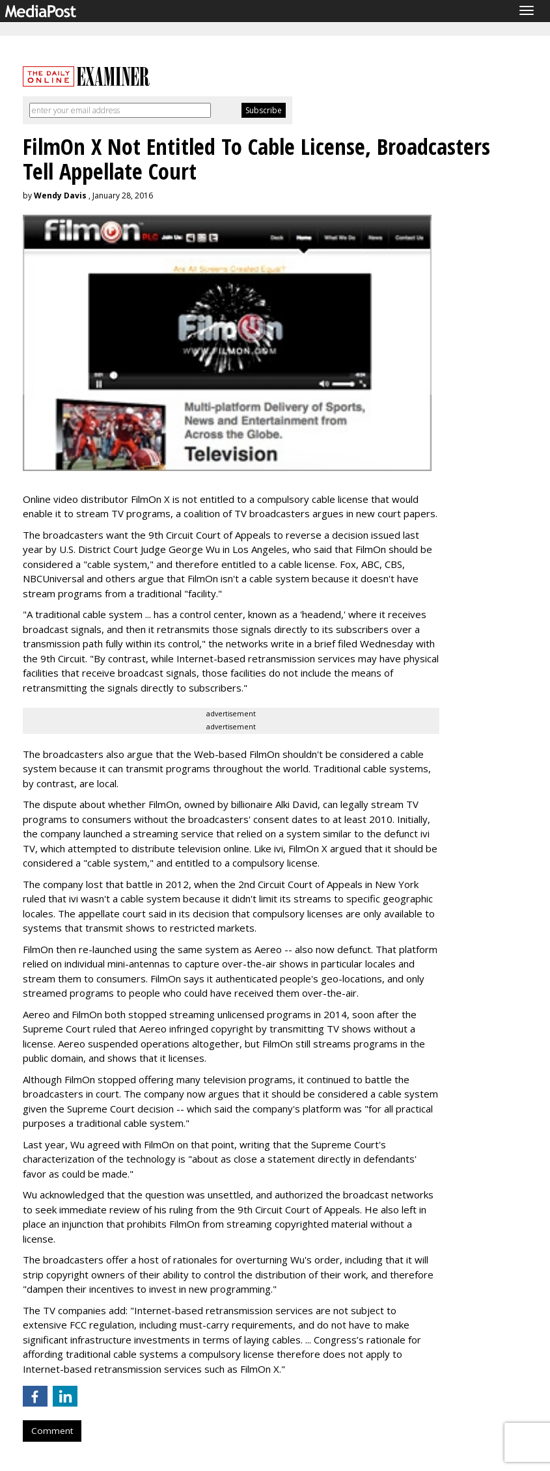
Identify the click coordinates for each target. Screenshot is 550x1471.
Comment (52, 1431)
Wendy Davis (60, 195)
